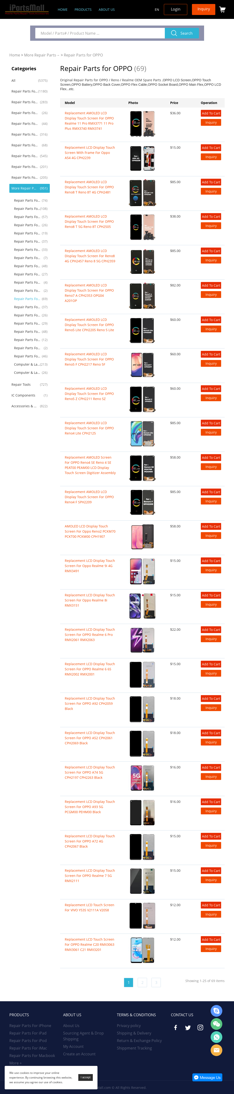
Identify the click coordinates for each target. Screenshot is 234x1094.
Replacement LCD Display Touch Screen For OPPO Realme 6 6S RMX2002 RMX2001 (90, 669)
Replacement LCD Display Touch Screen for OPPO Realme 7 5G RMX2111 (90, 875)
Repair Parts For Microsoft (27, 307)
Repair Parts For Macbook (24, 134)
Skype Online (216, 1011)
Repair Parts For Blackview (27, 290)
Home (63, 9)
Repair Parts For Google (27, 225)
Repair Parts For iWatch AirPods (24, 145)
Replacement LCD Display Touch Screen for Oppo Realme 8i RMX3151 (90, 600)
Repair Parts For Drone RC (27, 331)
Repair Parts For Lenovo (27, 266)
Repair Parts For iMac (24, 123)
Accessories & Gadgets (24, 406)
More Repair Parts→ (42, 55)
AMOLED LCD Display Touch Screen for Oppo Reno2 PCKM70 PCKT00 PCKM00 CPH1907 (90, 531)
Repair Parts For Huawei (24, 166)
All (13, 80)
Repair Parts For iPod (24, 113)
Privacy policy (129, 1025)
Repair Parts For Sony (27, 241)
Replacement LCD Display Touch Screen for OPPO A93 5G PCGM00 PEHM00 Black (90, 806)
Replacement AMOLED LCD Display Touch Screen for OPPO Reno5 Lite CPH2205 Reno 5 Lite (89, 324)
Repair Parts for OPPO (83, 55)
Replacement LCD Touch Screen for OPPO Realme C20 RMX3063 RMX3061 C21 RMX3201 (89, 944)
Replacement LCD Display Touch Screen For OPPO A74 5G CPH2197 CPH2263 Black (90, 772)
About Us (71, 1025)
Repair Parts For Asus (27, 274)
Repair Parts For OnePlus (27, 217)
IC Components (23, 395)
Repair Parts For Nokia (27, 249)
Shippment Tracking (134, 1048)
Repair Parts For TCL (27, 315)
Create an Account (79, 1054)
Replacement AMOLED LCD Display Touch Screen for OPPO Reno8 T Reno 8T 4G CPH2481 (89, 187)
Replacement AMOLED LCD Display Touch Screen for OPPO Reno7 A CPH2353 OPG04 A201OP (89, 293)
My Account (73, 1046)
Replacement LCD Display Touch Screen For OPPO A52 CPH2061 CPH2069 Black (90, 738)
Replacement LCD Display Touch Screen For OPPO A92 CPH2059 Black (90, 703)
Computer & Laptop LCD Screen (27, 364)
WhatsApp (216, 1037)
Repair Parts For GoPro (27, 348)
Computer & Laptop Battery (27, 372)
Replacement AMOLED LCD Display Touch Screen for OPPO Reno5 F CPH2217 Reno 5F (89, 359)
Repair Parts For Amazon (27, 339)
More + (15, 1063)
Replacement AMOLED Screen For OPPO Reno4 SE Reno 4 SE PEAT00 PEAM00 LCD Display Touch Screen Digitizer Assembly (90, 465)
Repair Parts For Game (27, 323)
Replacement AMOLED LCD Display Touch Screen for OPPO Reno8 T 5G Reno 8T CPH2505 (89, 221)
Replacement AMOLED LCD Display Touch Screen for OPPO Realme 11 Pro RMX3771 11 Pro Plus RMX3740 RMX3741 (89, 121)
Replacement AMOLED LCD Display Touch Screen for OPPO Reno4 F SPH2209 (89, 497)
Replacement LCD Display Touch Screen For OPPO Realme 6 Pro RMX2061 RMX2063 (90, 634)
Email (216, 1050)
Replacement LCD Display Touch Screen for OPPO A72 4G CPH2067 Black (90, 841)
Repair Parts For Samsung (24, 156)
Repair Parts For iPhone (24, 91)
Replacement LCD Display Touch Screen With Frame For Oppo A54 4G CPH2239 (90, 152)
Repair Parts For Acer (27, 282)
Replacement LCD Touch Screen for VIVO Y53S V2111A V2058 (89, 907)
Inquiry (204, 8)
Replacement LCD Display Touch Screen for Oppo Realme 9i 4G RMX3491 (90, 565)
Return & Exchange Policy (139, 1040)
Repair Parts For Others (27, 356)
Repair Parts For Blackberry (27, 233)
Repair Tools (21, 384)
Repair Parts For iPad (24, 102)
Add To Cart (211, 113)
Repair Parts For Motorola (27, 208)
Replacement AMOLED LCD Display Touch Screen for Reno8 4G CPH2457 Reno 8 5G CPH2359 (90, 255)
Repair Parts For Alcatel (27, 258)
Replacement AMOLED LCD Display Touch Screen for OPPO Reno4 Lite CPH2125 (89, 428)
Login (175, 9)
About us (107, 9)
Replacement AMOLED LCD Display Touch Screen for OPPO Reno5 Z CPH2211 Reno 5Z (89, 393)
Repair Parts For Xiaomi (24, 177)
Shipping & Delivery (134, 1033)
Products (83, 9)
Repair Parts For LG (27, 200)
